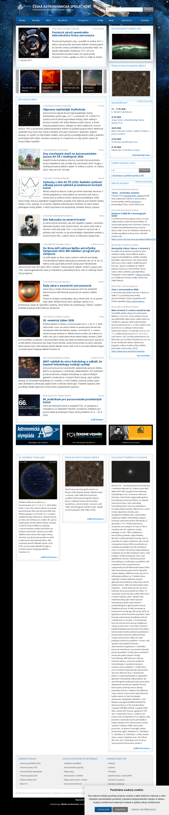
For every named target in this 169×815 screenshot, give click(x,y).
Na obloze (62, 20)
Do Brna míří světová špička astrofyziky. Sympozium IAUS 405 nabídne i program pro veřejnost (71, 251)
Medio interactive (70, 804)
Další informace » (49, 557)
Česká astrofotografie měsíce (128, 65)
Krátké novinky (120, 183)
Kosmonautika (98, 29)
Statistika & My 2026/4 (133, 195)
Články (22, 20)
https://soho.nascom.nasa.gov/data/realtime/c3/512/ (134, 239)
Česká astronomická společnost (36, 793)
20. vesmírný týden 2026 (58, 320)
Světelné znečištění (72, 763)
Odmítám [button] (120, 809)
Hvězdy (101, 106)
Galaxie (111, 767)
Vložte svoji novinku (144, 181)
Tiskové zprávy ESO (29, 775)
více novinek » (144, 355)
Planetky (112, 771)
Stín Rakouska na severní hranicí (64, 219)
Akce (48, 20)
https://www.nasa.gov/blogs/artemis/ (128, 351)
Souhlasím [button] (103, 809)
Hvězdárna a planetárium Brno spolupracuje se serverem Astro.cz (82, 793)
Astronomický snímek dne (126, 28)
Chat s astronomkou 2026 (124, 289)
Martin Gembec (63, 316)
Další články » (97, 419)
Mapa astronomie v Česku (75, 779)
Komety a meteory (116, 783)
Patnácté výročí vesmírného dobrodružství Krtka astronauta (73, 34)
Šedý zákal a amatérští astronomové (67, 285)
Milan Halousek (72, 29)
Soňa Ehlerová (132, 286)
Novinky (36, 20)
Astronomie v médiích (73, 775)
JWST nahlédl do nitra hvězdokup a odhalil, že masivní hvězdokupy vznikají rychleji (72, 363)
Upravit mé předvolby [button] (143, 809)
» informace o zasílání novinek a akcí (127, 175)
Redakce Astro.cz (64, 244)
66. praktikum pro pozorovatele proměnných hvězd (72, 400)
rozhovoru (135, 201)
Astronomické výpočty (73, 767)
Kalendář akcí (119, 102)
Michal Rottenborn (65, 216)
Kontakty (145, 20)
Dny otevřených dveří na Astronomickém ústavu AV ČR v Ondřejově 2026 (69, 155)
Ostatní (101, 150)
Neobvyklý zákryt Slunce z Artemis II (130, 248)
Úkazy (101, 216)
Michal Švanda (63, 178)
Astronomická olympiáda (31, 771)
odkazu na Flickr (143, 274)
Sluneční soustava (116, 779)
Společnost (126, 20)
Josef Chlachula (63, 282)
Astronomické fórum (73, 783)
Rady (111, 20)
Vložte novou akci (145, 101)
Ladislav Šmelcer (64, 395)
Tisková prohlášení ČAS (30, 763)
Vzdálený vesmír (97, 244)
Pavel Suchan (62, 150)
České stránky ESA (28, 779)
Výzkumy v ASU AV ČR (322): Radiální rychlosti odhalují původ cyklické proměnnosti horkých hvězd (72, 185)
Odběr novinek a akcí (123, 163)
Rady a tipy (69, 771)
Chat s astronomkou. (135, 301)
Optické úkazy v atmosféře (120, 775)
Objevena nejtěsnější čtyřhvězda (64, 109)
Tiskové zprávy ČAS (28, 767)
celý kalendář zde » (141, 155)
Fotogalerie (83, 20)
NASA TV (23, 783)
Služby (100, 20)
